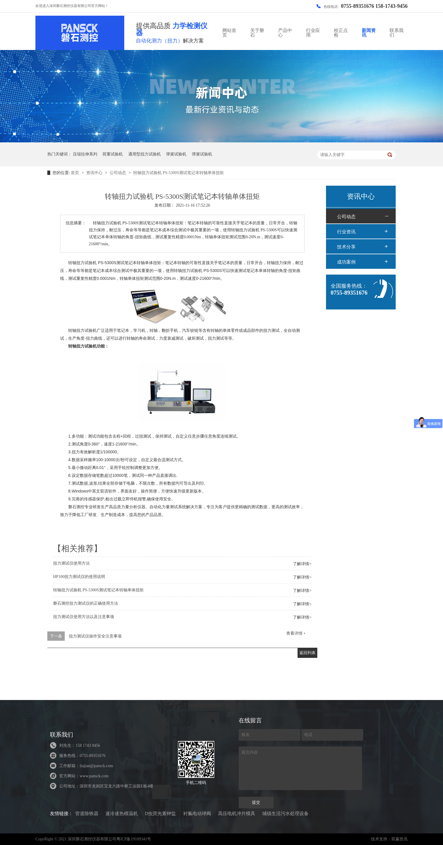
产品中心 (285, 32)
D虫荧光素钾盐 (160, 813)
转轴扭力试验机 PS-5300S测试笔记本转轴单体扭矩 (178, 173)
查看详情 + (296, 633)
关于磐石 (257, 32)
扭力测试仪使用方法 (71, 563)
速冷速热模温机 (121, 813)
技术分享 (346, 246)
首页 (75, 173)
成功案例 (346, 261)
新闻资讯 (369, 32)
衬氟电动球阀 (197, 813)
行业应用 (313, 32)
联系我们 (397, 32)
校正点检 (341, 32)
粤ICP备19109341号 (133, 839)
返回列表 (307, 653)
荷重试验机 (112, 154)
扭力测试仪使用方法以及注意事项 (83, 617)
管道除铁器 (86, 813)
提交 (256, 802)
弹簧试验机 (176, 154)
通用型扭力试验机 (144, 154)
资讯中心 (95, 173)
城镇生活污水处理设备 (285, 813)
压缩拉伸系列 (85, 154)
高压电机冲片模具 (236, 813)
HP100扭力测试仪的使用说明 (79, 576)
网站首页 (229, 32)
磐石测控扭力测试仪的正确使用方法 (85, 603)
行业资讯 (346, 231)
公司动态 (118, 173)
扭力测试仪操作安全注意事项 (95, 636)
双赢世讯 (399, 839)
